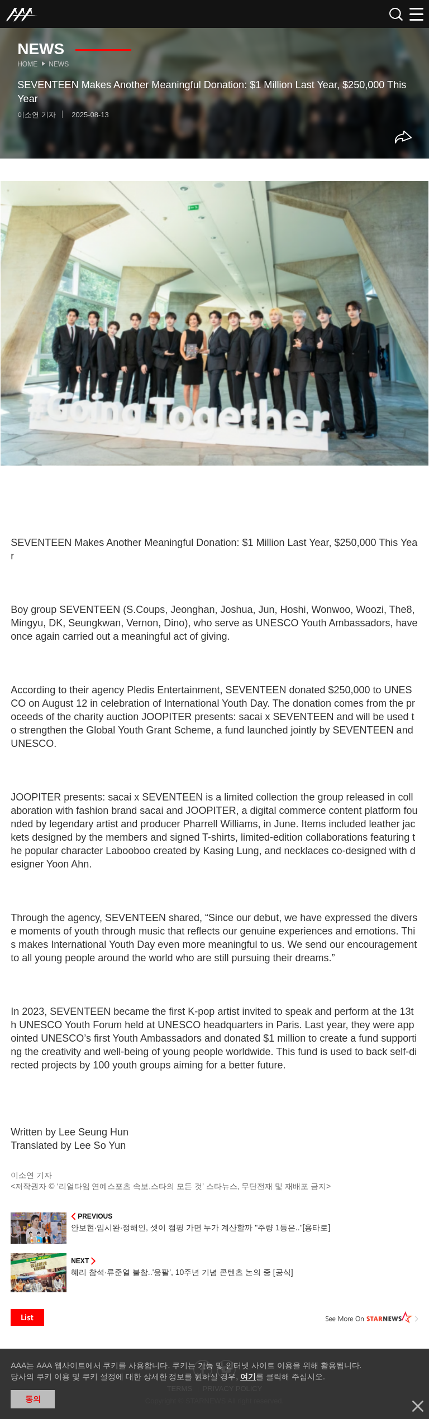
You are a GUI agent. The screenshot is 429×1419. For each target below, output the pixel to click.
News (59, 64)
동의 (33, 1398)
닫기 (417, 1406)
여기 (248, 1376)
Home (27, 64)
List (27, 1317)
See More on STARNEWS (372, 1317)
